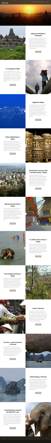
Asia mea (5, 3)
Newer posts (47, 438)
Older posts (4, 438)
